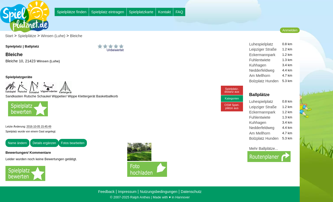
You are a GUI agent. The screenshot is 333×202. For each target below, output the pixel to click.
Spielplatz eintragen (107, 12)
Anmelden (289, 30)
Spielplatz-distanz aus (232, 90)
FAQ (179, 12)
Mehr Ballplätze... (263, 148)
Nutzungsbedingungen (158, 192)
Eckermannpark (262, 55)
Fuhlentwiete (260, 60)
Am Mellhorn (259, 75)
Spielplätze (27, 36)
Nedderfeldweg (261, 70)
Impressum (127, 192)
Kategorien (232, 98)
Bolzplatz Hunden (264, 81)
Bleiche (76, 36)
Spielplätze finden (72, 12)
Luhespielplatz (261, 44)
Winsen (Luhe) (53, 36)
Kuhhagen (257, 65)
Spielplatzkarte (141, 12)
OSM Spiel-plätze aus (232, 106)
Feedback (106, 192)
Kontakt (164, 12)
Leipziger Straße (263, 49)
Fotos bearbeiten (72, 143)
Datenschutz (191, 192)
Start (9, 36)
